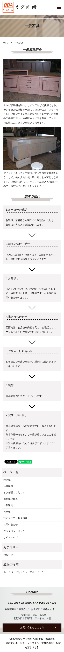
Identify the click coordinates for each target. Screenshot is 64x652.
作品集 (7, 511)
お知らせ (8, 554)
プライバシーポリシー (15, 531)
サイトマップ (10, 537)
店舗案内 (8, 486)
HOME (5, 43)
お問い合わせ (10, 524)
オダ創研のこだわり (14, 492)
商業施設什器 (10, 499)
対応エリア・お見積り (15, 518)
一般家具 (8, 505)
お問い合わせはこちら (32, 627)
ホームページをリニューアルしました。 (24, 572)
